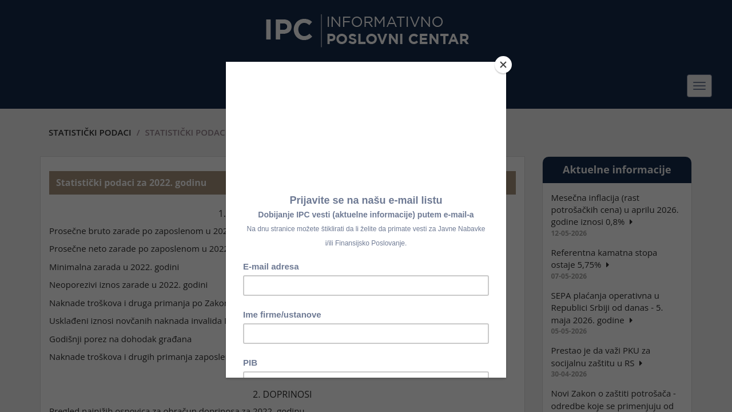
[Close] (503, 64)
